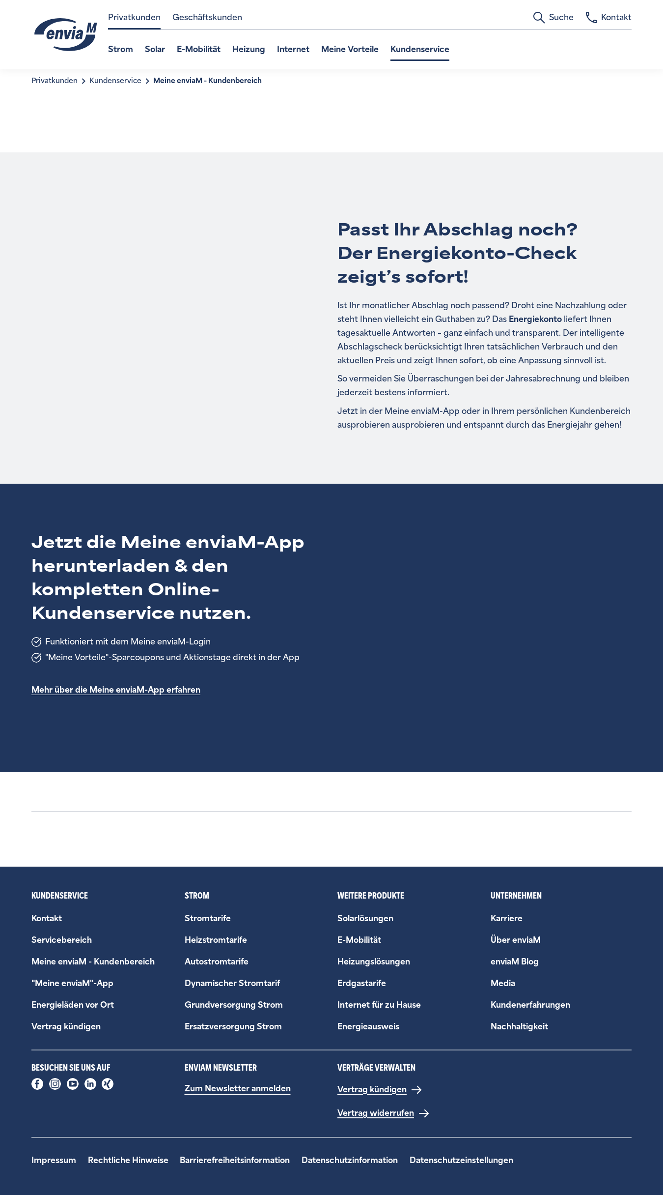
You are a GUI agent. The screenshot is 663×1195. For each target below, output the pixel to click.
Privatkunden (134, 17)
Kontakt (608, 18)
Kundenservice (419, 49)
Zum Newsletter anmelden (238, 1088)
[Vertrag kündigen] (379, 1090)
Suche (553, 18)
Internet (293, 49)
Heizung (248, 49)
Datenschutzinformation (350, 1160)
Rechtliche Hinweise (128, 1160)
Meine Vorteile (350, 49)
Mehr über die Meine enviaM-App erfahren (115, 690)
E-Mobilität (199, 49)
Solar (155, 49)
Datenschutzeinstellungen (461, 1160)
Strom (120, 49)
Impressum (53, 1160)
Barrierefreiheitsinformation (235, 1160)
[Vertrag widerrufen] (383, 1113)
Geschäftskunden (207, 17)
